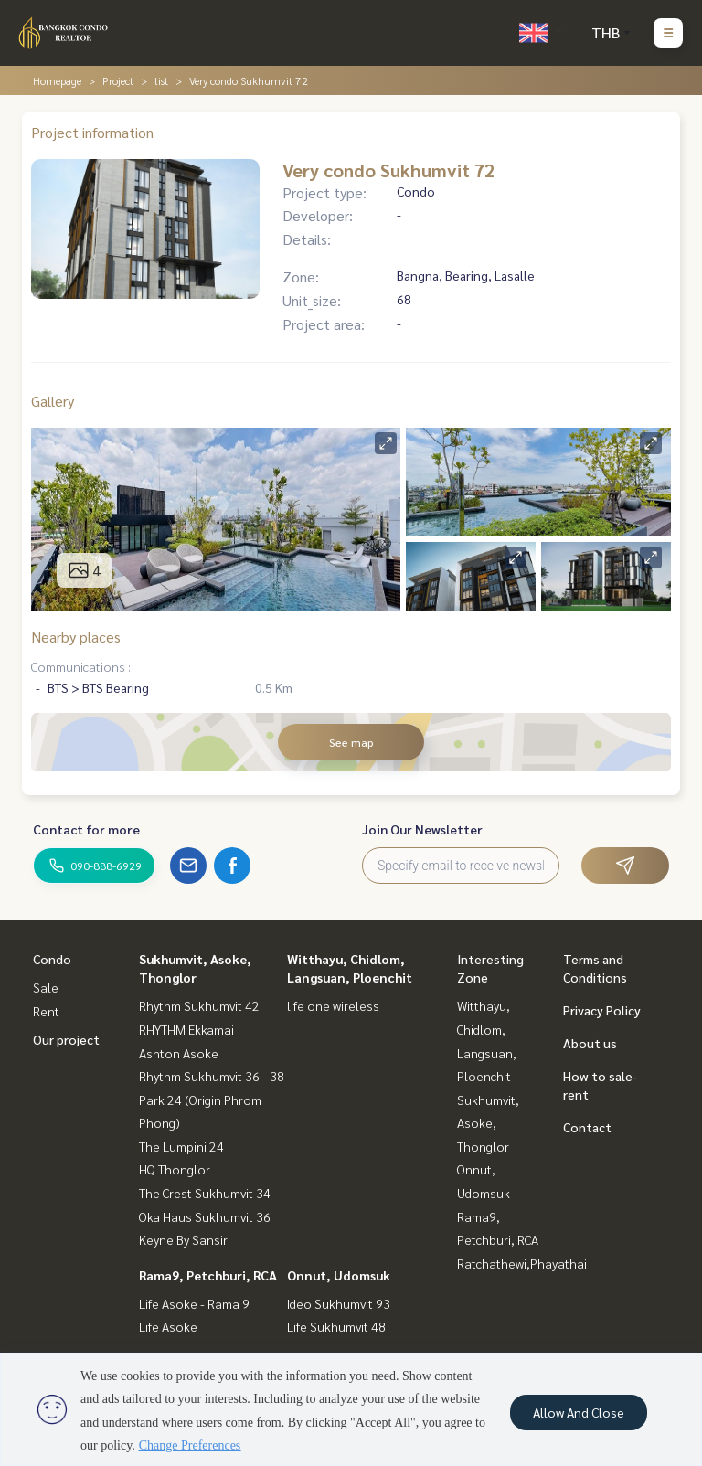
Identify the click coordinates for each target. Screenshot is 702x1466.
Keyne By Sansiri (184, 1239)
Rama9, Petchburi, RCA (208, 1275)
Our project (66, 1039)
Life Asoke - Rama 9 (194, 1303)
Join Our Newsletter (422, 829)
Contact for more (86, 829)
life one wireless (333, 1005)
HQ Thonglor (174, 1169)
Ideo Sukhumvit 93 (338, 1303)
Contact (587, 1127)
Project (117, 80)
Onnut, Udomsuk (338, 1275)
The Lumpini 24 (181, 1146)
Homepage (57, 80)
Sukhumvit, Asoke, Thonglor (488, 1122)
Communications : (81, 666)
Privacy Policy (602, 1010)
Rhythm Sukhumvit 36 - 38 (211, 1076)
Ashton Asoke (178, 1053)
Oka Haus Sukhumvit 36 (205, 1216)
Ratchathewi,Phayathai (522, 1263)
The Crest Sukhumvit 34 (205, 1192)
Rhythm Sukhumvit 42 (199, 1005)
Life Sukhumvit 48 (336, 1326)
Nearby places (76, 636)
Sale (45, 987)
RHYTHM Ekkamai (186, 1029)
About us (590, 1043)
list (161, 80)
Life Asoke (168, 1326)
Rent (46, 1011)
